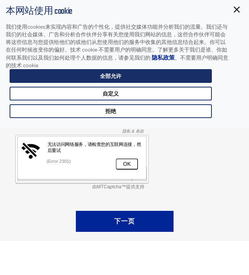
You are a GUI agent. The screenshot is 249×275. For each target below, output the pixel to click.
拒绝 (110, 111)
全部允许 (110, 76)
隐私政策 (163, 57)
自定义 (111, 93)
